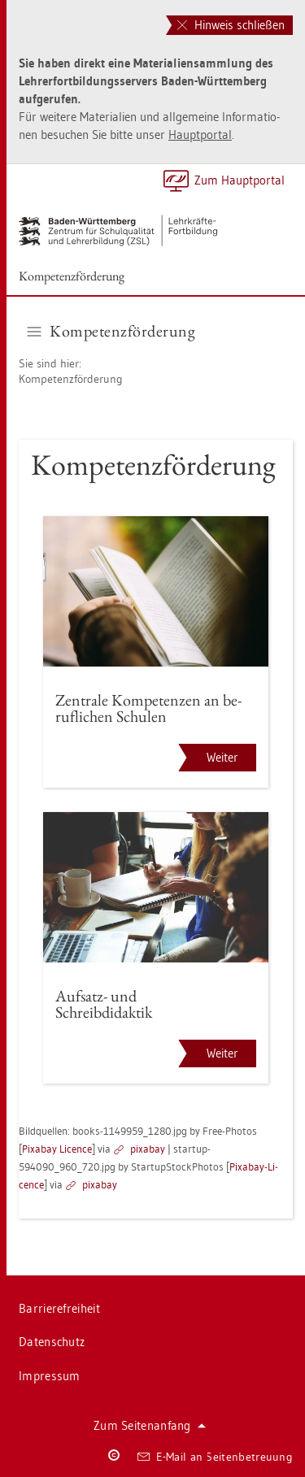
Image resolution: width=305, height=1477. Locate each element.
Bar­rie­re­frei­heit (59, 1308)
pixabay (147, 1148)
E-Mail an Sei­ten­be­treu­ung (215, 1456)
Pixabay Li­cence (57, 1148)
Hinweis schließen (231, 25)
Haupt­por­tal (200, 134)
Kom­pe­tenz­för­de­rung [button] (112, 330)
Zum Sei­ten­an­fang (150, 1425)
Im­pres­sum (50, 1376)
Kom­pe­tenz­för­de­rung (71, 276)
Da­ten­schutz (52, 1341)
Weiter (222, 757)
